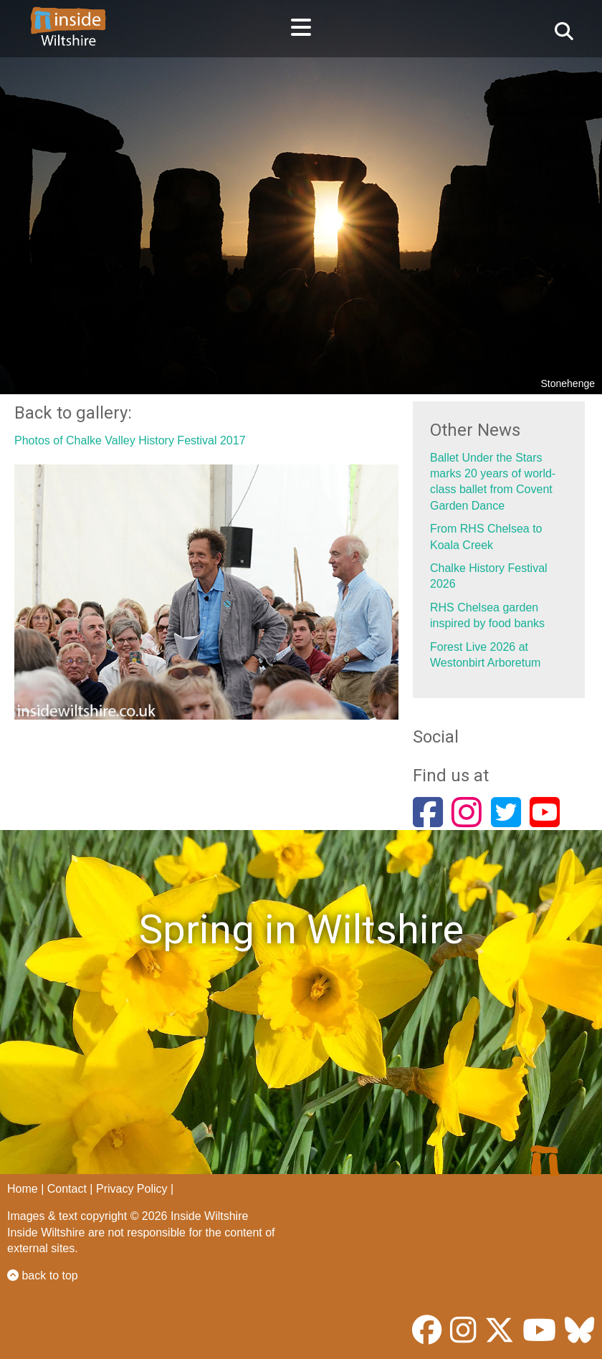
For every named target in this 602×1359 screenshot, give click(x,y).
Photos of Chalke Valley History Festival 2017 (130, 440)
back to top (42, 1275)
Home (22, 1189)
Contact (67, 1189)
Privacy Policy (132, 1189)
